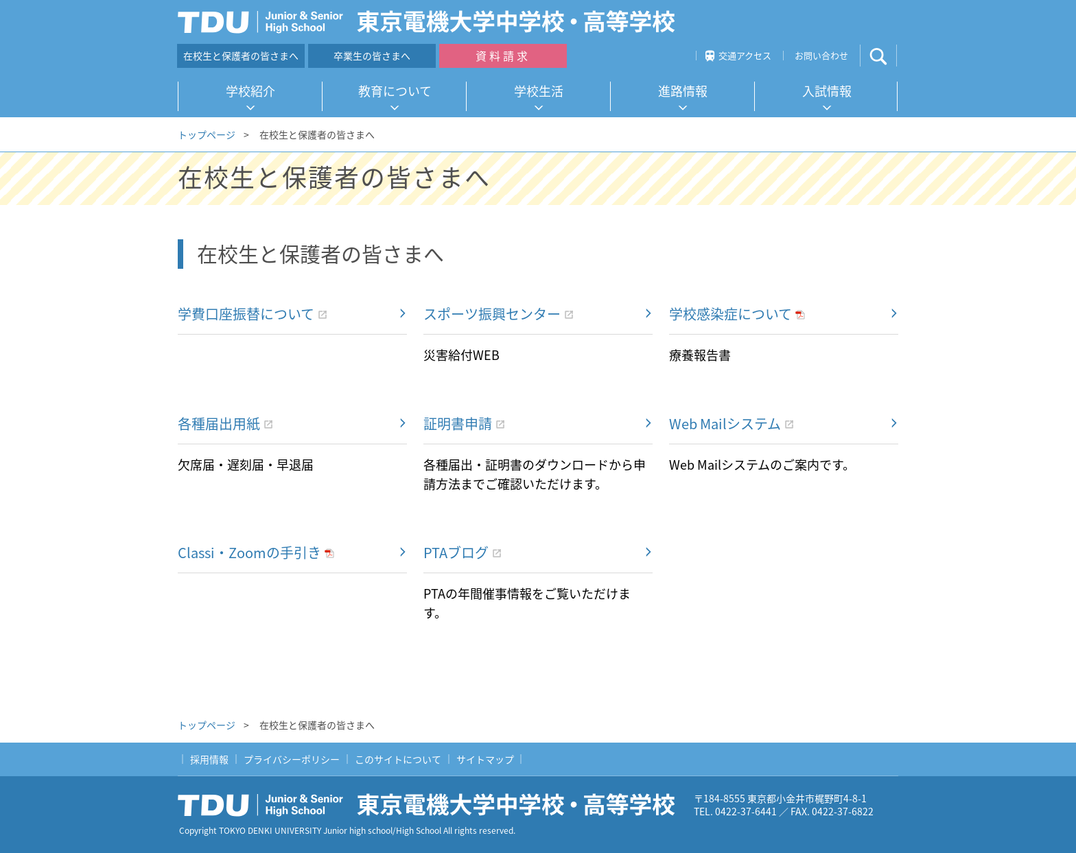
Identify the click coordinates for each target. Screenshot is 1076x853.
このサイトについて (398, 759)
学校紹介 (250, 91)
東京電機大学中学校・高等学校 (432, 805)
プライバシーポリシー (292, 759)
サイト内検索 (889, 56)
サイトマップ (485, 759)
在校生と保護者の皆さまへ (241, 55)
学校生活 (538, 91)
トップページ (206, 134)
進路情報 (682, 91)
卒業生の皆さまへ (372, 55)
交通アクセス (744, 55)
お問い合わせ (821, 55)
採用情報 (209, 759)
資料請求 (503, 55)
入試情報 (827, 91)
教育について (395, 91)
